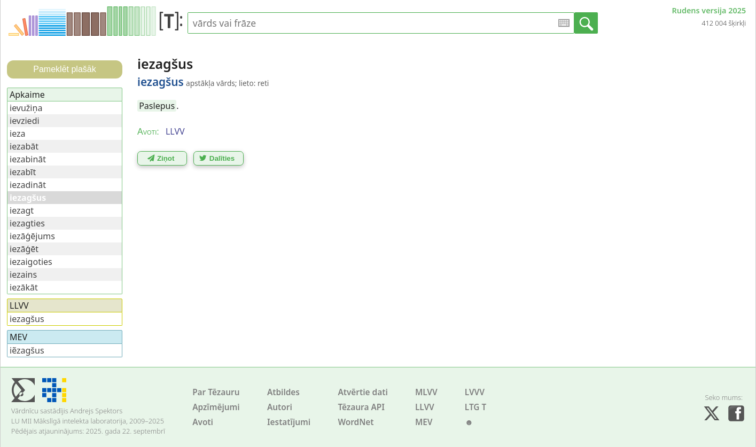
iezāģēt (24, 249)
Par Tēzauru (215, 392)
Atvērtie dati (362, 392)
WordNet (355, 422)
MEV (424, 422)
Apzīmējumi (216, 407)
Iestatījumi (288, 422)
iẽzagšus (27, 350)
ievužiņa (26, 108)
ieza (18, 133)
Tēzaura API (361, 407)
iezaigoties (31, 262)
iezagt (22, 210)
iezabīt (23, 172)
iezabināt (28, 159)
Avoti (202, 422)
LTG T (475, 407)
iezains (23, 274)
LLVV (424, 407)
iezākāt (24, 287)
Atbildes (283, 392)
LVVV (475, 392)
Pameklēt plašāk (64, 69)
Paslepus (157, 106)
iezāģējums (32, 236)
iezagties (27, 223)
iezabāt (24, 146)
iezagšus (27, 319)
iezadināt (28, 185)
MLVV (426, 392)
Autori (279, 407)
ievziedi (25, 121)
